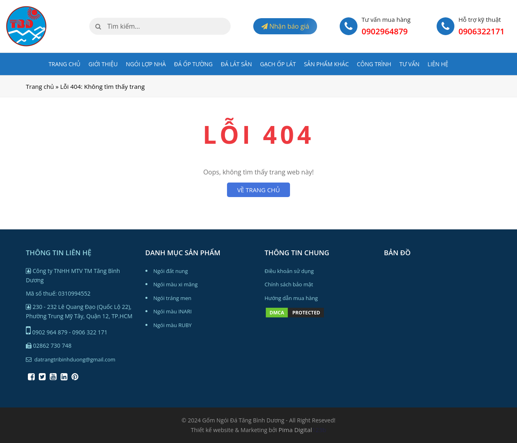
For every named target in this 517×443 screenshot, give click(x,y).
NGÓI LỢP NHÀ (146, 64)
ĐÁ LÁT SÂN (236, 64)
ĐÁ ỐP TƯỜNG (193, 64)
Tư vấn (409, 64)
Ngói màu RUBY (172, 325)
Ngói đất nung (170, 271)
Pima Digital (295, 430)
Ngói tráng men (172, 298)
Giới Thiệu (103, 64)
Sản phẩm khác (326, 64)
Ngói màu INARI (172, 311)
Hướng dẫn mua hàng (291, 298)
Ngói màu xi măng (175, 284)
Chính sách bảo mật (289, 284)
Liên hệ (438, 64)
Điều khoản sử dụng (289, 271)
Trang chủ (64, 64)
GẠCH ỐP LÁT (278, 64)
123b (319, 430)
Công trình (374, 64)
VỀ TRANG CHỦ (258, 190)
